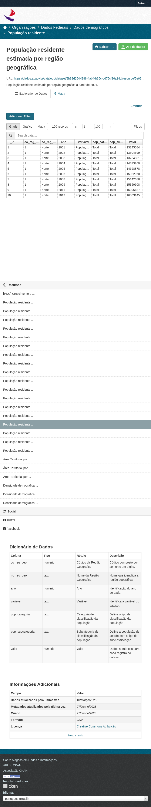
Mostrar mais (75, 735)
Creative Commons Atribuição (96, 726)
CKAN (10, 786)
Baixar (101, 46)
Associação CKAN (15, 770)
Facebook (11, 528)
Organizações (24, 27)
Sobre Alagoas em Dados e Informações (30, 760)
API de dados (133, 46)
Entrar (142, 3)
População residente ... (28, 33)
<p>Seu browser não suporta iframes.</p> (75, 198)
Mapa (59, 93)
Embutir (136, 106)
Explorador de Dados (31, 93)
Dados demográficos (90, 27)
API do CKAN (12, 765)
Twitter (9, 520)
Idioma (8, 792)
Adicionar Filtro (20, 116)
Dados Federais (54, 27)
